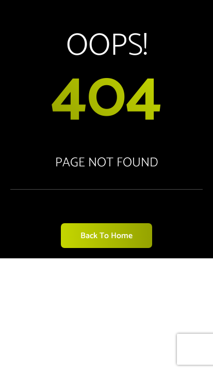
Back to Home (106, 236)
